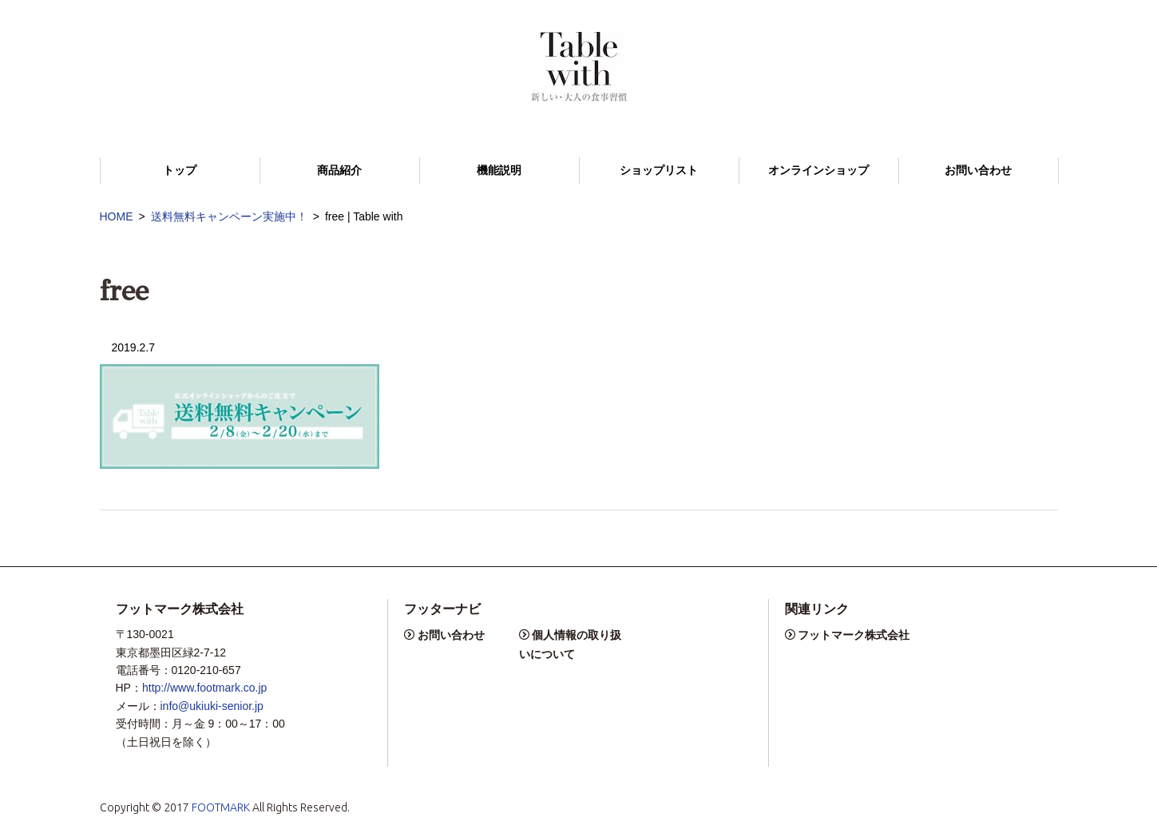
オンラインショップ (818, 170)
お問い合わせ (978, 170)
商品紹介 (339, 170)
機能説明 (499, 170)
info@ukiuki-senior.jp (211, 706)
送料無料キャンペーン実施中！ (229, 216)
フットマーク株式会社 (853, 635)
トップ (179, 170)
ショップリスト (659, 170)
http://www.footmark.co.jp (204, 687)
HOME (116, 216)
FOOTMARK (221, 807)
